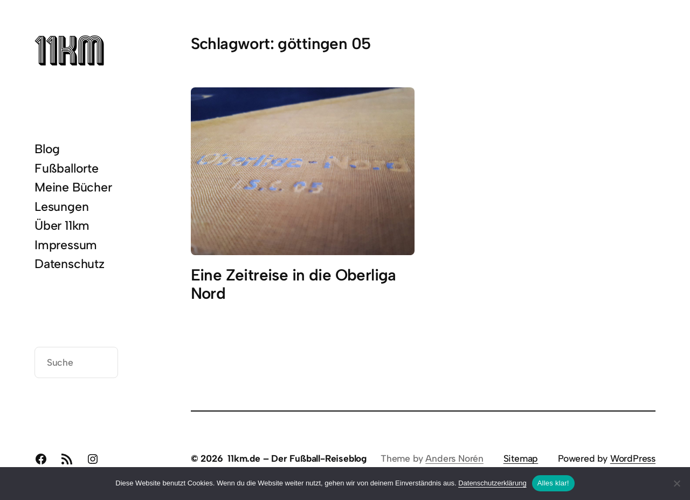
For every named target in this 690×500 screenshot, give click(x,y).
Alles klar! (553, 483)
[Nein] (676, 483)
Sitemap (521, 458)
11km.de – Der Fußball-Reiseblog (297, 458)
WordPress (633, 458)
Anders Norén (454, 458)
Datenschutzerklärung (492, 483)
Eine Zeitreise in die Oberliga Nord (293, 284)
